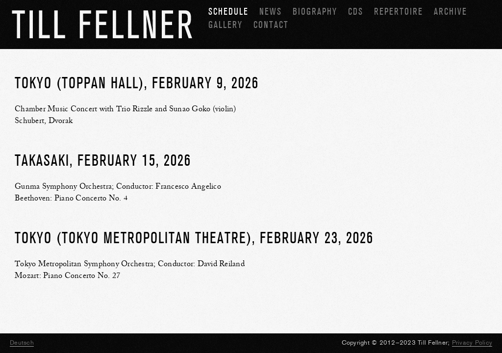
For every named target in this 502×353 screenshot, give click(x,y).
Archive (450, 11)
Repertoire (398, 11)
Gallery (225, 24)
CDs (355, 11)
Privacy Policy (472, 342)
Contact (271, 24)
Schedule (228, 11)
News (270, 11)
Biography (315, 11)
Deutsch (22, 342)
